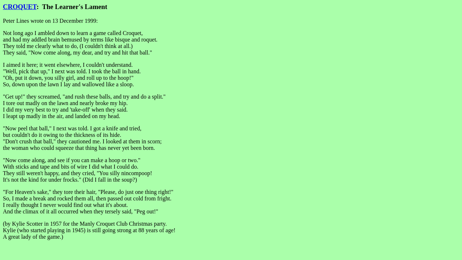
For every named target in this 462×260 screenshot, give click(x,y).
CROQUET (19, 6)
